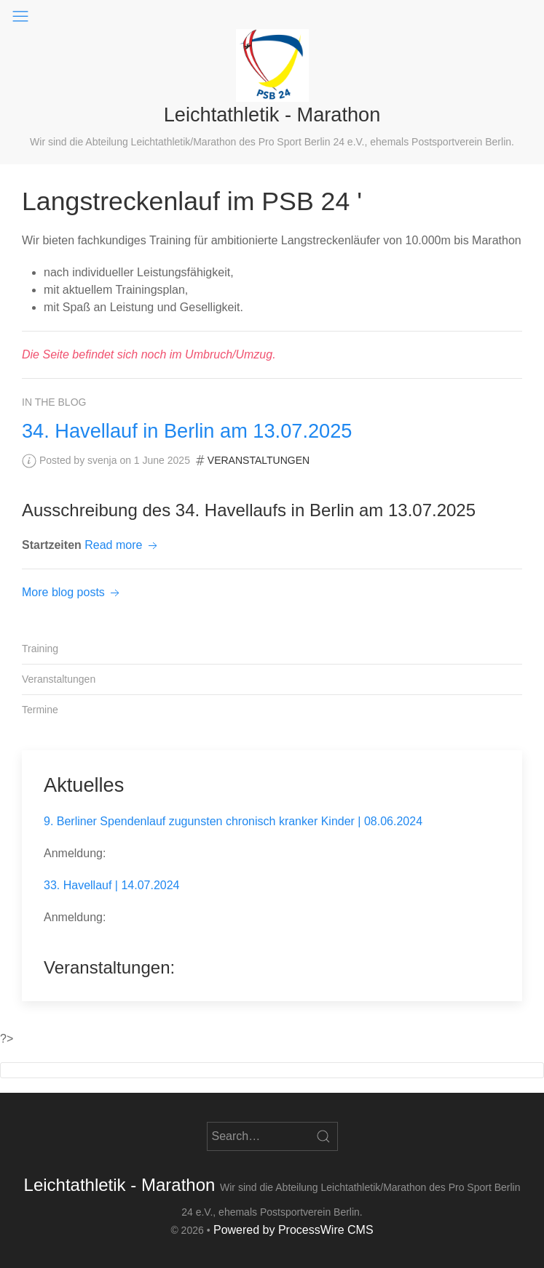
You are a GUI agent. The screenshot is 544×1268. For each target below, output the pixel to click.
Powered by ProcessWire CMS (293, 1230)
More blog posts (72, 592)
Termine (40, 709)
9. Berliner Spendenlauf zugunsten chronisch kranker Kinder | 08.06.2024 (233, 821)
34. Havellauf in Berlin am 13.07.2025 (187, 431)
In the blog (54, 402)
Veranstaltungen (259, 460)
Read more (122, 545)
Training (40, 648)
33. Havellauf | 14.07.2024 (112, 885)
